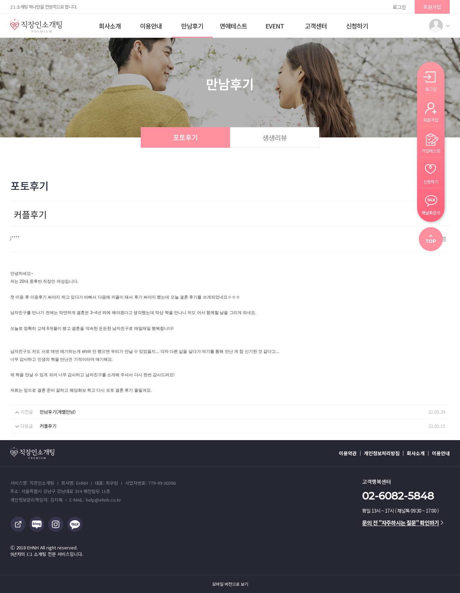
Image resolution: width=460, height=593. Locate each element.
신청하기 (357, 25)
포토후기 (185, 137)
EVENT (274, 25)
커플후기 (48, 426)
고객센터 (316, 25)
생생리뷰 (274, 138)
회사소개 (110, 25)
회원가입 (432, 6)
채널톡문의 (431, 212)
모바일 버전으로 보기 (230, 584)
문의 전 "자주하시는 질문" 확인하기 (402, 522)
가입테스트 (431, 150)
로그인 (399, 6)
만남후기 (192, 25)
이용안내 (151, 25)
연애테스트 (233, 25)
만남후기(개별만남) (58, 412)
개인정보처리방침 (382, 453)
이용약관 (348, 453)
